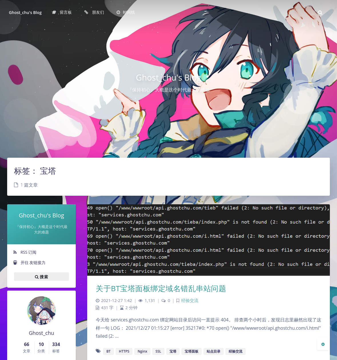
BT (108, 351)
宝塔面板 (191, 351)
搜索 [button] (41, 276)
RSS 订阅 (24, 252)
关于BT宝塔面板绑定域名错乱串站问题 (161, 288)
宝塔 (173, 351)
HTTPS (124, 351)
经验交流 (189, 300)
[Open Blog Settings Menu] (323, 344)
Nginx (142, 351)
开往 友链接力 (29, 262)
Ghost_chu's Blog (25, 12)
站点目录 (213, 351)
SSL (158, 351)
